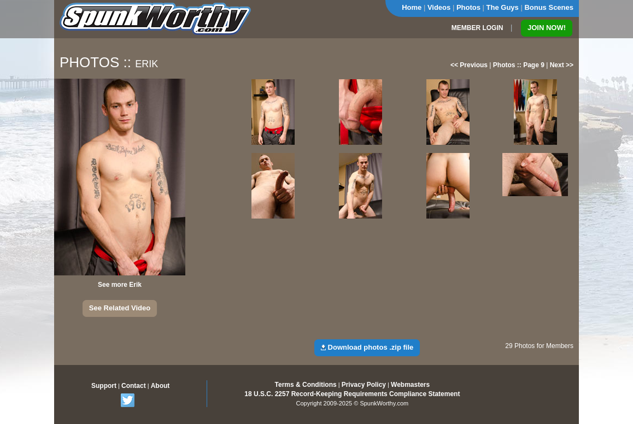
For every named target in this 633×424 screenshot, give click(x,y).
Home (411, 7)
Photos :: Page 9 (518, 65)
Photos (468, 7)
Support (103, 386)
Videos (438, 7)
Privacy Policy (364, 384)
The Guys (503, 7)
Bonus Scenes (548, 7)
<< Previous (469, 65)
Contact (133, 386)
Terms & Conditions (306, 384)
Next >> (561, 65)
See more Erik (120, 284)
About (160, 386)
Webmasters (410, 384)
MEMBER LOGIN (477, 28)
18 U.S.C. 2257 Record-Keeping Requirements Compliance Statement (352, 394)
